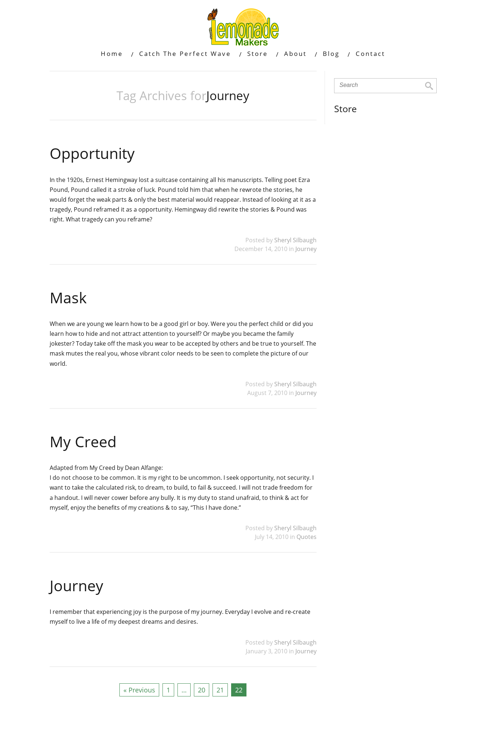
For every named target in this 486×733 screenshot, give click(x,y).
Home (112, 53)
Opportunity (92, 153)
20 (201, 689)
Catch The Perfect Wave (185, 53)
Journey (306, 249)
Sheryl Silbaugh (295, 240)
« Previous (139, 689)
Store (257, 53)
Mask (68, 297)
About (295, 53)
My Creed (83, 441)
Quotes (306, 537)
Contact (370, 53)
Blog (331, 53)
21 (220, 689)
